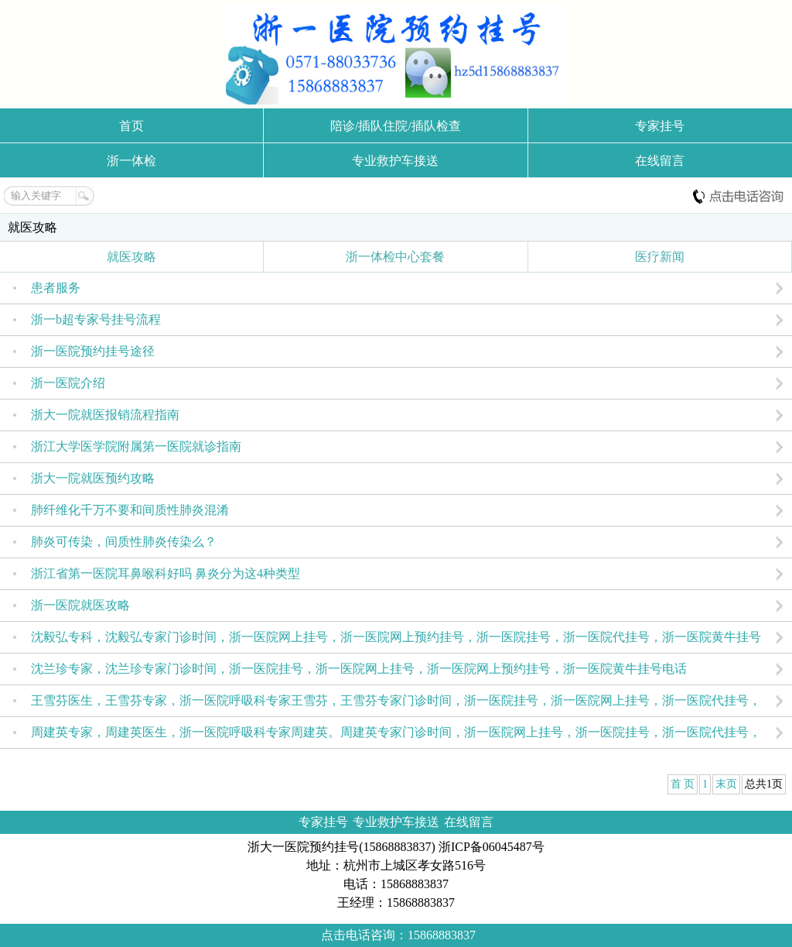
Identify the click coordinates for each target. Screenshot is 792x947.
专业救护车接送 (395, 160)
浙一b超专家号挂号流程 (96, 319)
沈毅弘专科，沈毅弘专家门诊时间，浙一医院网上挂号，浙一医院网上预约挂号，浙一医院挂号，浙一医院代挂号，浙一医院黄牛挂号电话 (396, 641)
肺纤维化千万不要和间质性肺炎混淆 (130, 509)
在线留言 (659, 160)
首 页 (683, 784)
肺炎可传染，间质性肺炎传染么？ (124, 541)
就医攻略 (32, 227)
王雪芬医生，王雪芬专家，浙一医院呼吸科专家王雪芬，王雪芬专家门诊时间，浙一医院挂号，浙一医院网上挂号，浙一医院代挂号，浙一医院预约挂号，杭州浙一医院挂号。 (396, 705)
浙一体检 (131, 160)
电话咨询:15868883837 (738, 195)
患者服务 (55, 287)
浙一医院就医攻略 (80, 605)
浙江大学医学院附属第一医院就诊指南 (136, 446)
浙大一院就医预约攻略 (93, 478)
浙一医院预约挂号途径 (93, 351)
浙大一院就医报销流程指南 (105, 414)
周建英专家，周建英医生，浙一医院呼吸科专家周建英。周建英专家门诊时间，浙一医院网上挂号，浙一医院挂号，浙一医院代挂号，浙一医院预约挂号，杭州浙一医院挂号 (396, 737)
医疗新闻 (659, 256)
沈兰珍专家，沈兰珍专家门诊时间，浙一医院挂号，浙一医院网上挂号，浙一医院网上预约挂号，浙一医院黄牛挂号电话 (359, 668)
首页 (131, 125)
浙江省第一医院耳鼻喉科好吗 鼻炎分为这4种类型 (165, 573)
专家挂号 (659, 125)
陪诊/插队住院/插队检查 (395, 125)
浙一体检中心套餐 (395, 256)
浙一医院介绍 (68, 382)
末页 (726, 784)
